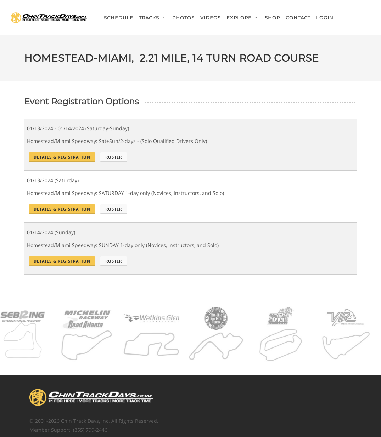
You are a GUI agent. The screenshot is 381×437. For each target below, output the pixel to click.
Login (325, 18)
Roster (113, 157)
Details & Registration (62, 157)
